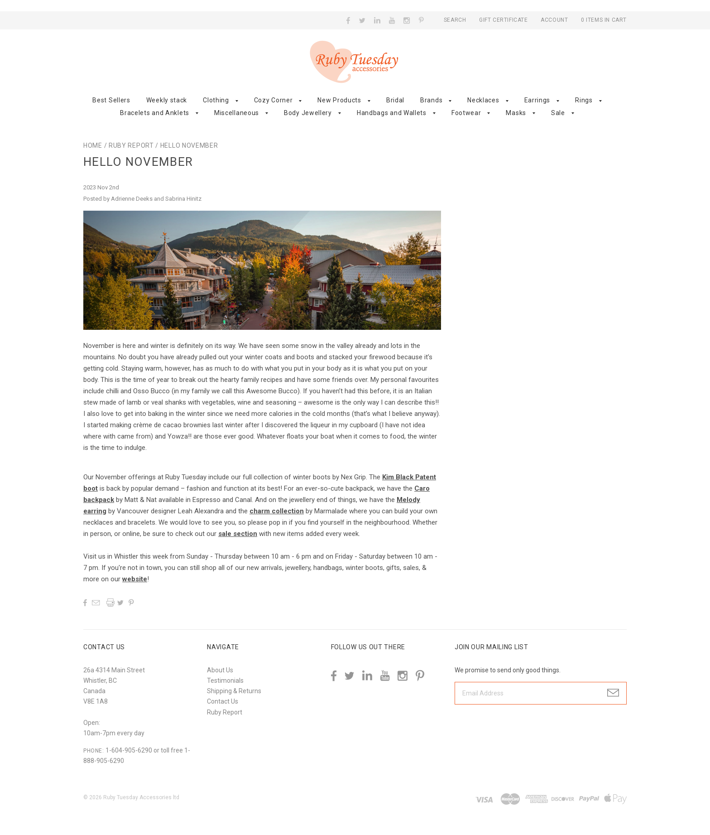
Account (554, 20)
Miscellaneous (236, 112)
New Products (339, 100)
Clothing (216, 100)
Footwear (466, 112)
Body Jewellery (308, 112)
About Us (220, 670)
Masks (516, 112)
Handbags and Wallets (392, 112)
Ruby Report (131, 145)
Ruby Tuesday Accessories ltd (141, 797)
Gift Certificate (504, 20)
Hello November (189, 145)
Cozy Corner (273, 100)
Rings (584, 100)
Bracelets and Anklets (154, 112)
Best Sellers (111, 100)
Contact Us (222, 701)
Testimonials (225, 680)
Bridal (395, 100)
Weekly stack (166, 100)
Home (92, 145)
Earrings (537, 100)
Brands (431, 100)
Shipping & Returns (234, 691)
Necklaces (483, 100)
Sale (558, 112)
